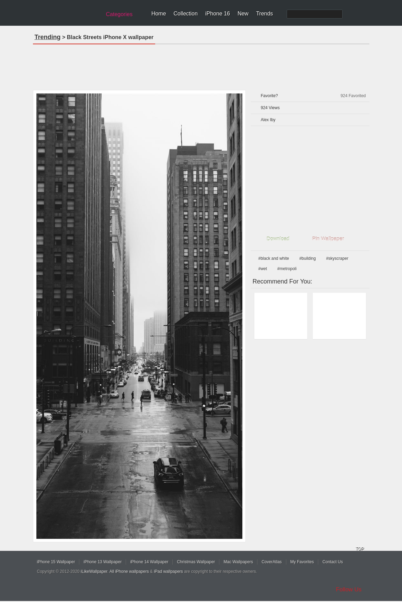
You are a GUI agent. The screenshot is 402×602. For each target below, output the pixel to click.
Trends (264, 13)
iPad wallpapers (168, 571)
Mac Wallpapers (238, 561)
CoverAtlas (272, 561)
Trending (48, 37)
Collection (186, 13)
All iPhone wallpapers (129, 571)
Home (158, 13)
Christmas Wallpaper (196, 561)
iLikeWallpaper (94, 571)
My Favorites (302, 561)
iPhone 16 (217, 13)
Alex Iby (268, 119)
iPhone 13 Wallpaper (102, 561)
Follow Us (349, 589)
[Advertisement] (201, 64)
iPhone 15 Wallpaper (56, 561)
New (243, 13)
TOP (360, 548)
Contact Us (332, 561)
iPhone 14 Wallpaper (149, 561)
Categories (119, 14)
